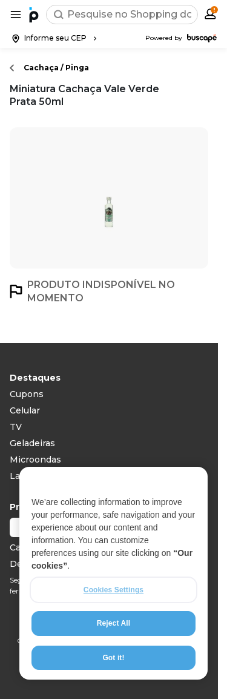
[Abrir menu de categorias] (16, 14)
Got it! (113, 658)
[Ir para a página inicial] (34, 14)
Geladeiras (32, 443)
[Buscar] (58, 14)
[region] (113, 573)
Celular (25, 410)
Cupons (27, 394)
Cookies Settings (113, 590)
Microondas (35, 459)
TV (16, 426)
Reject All (113, 624)
